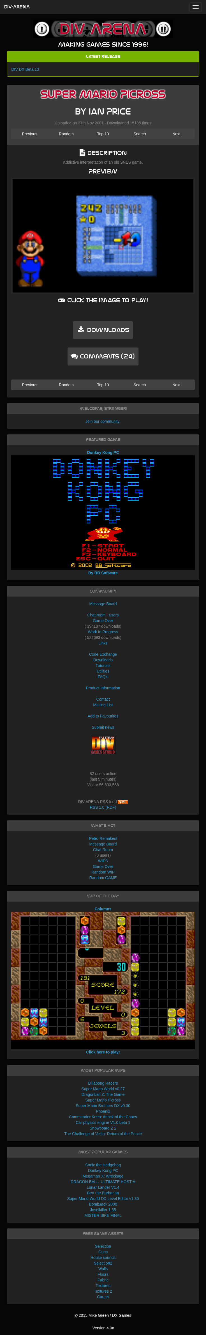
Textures (103, 1285)
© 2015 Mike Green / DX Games (103, 1315)
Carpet (103, 1297)
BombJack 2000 (103, 1204)
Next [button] (176, 134)
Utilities (103, 671)
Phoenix (103, 1111)
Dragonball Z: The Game (103, 1094)
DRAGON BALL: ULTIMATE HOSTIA (103, 1181)
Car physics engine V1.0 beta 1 (103, 1122)
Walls (103, 1269)
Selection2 (103, 1263)
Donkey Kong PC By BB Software (103, 512)
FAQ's (103, 677)
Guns (103, 1252)
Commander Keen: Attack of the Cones (103, 1117)
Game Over (103, 620)
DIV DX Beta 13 (25, 69)
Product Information (103, 688)
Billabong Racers (103, 1083)
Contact (103, 699)
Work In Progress (103, 632)
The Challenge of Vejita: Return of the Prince (103, 1133)
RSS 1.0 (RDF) (103, 807)
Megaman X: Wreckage (102, 1176)
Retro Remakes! (103, 838)
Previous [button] (29, 134)
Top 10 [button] (103, 134)
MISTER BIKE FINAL (102, 1215)
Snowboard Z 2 (103, 1128)
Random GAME (103, 877)
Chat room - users (103, 615)
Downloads (103, 660)
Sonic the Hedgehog (103, 1165)
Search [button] (139, 134)
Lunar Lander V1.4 (103, 1187)
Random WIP (103, 872)
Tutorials (103, 665)
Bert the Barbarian (103, 1193)
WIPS (103, 861)
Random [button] (66, 134)
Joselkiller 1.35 (103, 1210)
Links (103, 643)
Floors (103, 1274)
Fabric (103, 1280)
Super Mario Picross (103, 1100)
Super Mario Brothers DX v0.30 (103, 1105)
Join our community (102, 421)
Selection (103, 1246)
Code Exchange (103, 654)
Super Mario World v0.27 (103, 1089)
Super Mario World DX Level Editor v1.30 (103, 1198)
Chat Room (103, 849)
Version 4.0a (103, 1328)
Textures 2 (103, 1291)
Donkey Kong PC (103, 1170)
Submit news (103, 727)
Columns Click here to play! (103, 981)
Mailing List (103, 705)
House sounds (103, 1257)
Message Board (103, 604)
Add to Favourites (103, 716)
